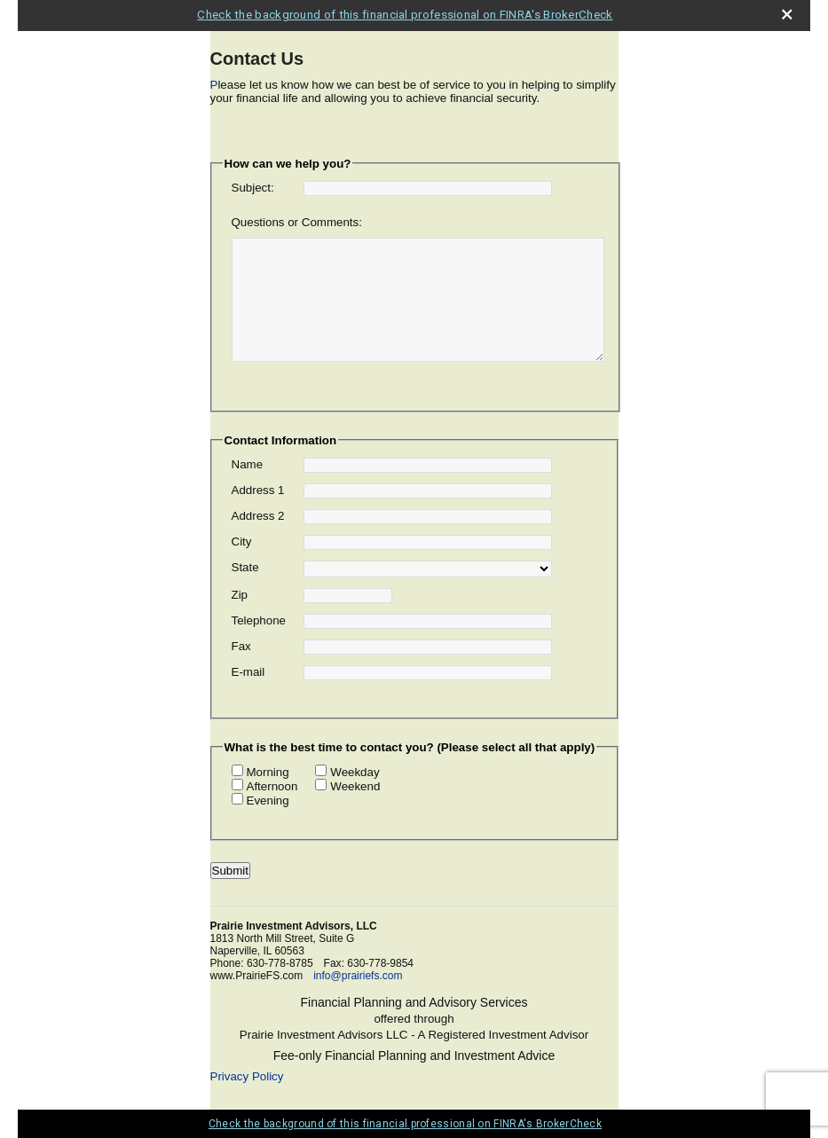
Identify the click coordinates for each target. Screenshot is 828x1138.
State (245, 567)
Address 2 (258, 515)
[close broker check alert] (787, 14)
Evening (268, 800)
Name (248, 464)
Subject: (253, 187)
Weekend (355, 786)
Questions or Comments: (297, 222)
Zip (240, 594)
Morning (268, 772)
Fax (241, 646)
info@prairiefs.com (357, 975)
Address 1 (258, 490)
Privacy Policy (247, 1076)
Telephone (259, 620)
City (242, 541)
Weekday (354, 772)
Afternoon (272, 786)
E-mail (248, 672)
